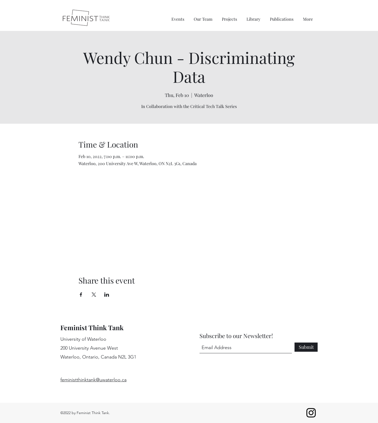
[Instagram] (311, 412)
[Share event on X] (93, 294)
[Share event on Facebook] (80, 294)
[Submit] (306, 347)
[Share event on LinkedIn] (106, 294)
